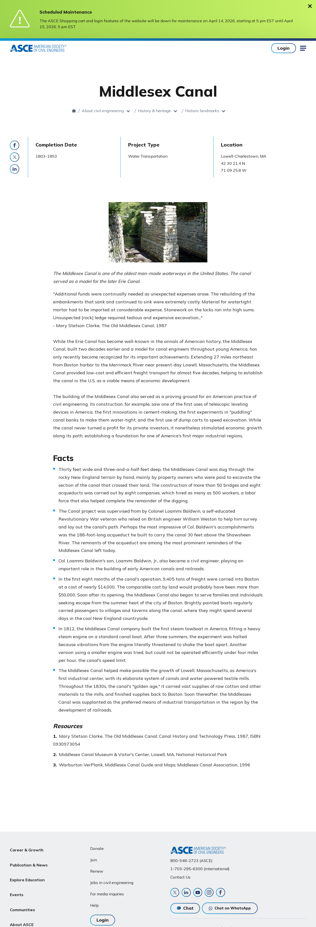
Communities (22, 893)
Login (283, 48)
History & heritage (163, 110)
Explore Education (27, 869)
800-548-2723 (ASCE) (191, 858)
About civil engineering (112, 110)
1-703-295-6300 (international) (200, 866)
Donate (97, 846)
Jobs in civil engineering (111, 880)
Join (93, 857)
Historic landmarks (211, 110)
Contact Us (180, 874)
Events (16, 881)
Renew (96, 868)
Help (94, 902)
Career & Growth (26, 846)
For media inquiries (107, 891)
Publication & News (29, 858)
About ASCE (22, 905)
